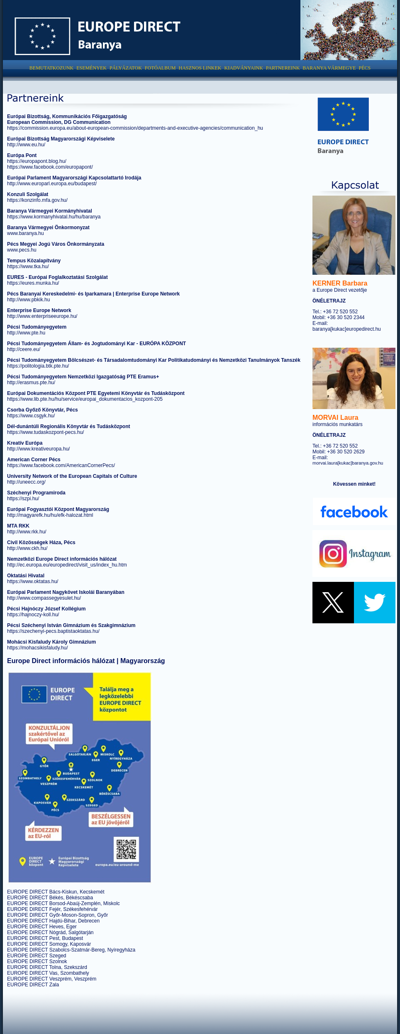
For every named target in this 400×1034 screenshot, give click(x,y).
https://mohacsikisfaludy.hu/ (37, 648)
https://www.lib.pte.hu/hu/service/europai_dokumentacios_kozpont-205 (85, 399)
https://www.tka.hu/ (28, 266)
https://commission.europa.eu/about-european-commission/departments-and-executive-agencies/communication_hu (135, 128)
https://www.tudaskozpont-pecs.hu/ (45, 432)
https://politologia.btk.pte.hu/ (38, 366)
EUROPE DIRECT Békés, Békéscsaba (50, 898)
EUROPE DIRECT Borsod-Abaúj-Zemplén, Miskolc (63, 903)
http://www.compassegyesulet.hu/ (44, 598)
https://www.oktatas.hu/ (32, 581)
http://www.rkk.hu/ (26, 532)
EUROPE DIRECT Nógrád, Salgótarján (50, 932)
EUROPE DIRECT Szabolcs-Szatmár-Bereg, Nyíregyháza (71, 950)
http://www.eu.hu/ (26, 145)
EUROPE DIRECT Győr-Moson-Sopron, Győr (57, 915)
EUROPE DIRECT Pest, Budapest (45, 938)
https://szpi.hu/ (23, 498)
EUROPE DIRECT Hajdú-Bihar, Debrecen (53, 921)
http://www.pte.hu (26, 333)
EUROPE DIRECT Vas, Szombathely (48, 973)
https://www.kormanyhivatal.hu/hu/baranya (53, 217)
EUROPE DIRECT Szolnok (37, 961)
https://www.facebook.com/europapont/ (50, 167)
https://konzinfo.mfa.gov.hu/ (37, 200)
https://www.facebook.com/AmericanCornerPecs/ (61, 465)
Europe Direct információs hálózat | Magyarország (86, 660)
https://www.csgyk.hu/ (31, 416)
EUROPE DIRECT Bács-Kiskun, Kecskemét (56, 892)
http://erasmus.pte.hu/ (31, 382)
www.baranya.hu (25, 233)
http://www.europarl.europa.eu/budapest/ (52, 183)
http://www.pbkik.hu (28, 300)
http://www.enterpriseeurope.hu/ (42, 316)
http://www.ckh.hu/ (27, 548)
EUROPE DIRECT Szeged (36, 956)
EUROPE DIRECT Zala (33, 985)
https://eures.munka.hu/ (33, 283)
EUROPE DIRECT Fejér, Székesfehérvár (52, 909)
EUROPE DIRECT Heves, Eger (42, 927)
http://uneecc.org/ (26, 482)
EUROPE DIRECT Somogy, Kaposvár (49, 944)
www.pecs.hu (22, 250)
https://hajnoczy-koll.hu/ (33, 614)
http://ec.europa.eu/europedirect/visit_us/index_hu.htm (67, 565)
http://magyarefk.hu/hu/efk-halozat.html (50, 515)
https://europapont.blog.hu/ (36, 161)
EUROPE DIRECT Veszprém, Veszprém (51, 979)
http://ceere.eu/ (23, 349)
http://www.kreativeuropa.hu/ (38, 449)
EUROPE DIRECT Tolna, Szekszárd (47, 967)
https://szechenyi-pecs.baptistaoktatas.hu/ (53, 631)
